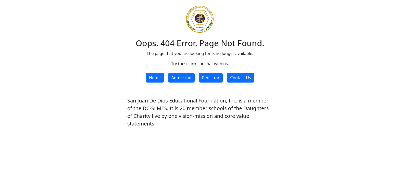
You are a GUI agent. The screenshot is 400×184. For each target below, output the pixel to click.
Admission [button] (181, 77)
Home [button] (155, 77)
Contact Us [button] (240, 77)
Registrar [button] (210, 77)
